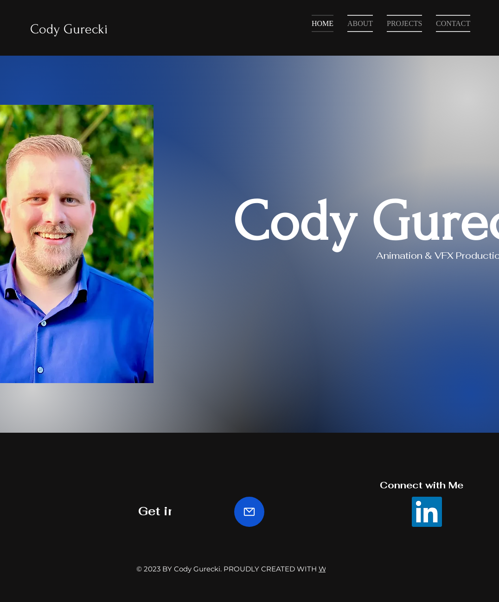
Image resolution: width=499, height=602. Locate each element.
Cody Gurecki (69, 29)
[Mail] (249, 512)
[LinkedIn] (427, 512)
